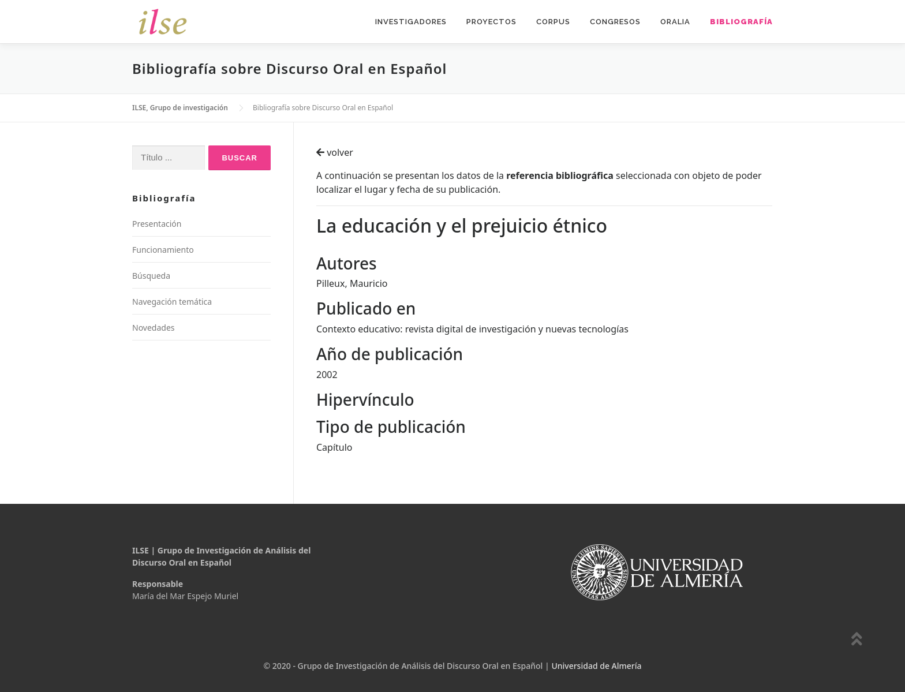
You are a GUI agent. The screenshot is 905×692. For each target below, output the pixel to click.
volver (334, 152)
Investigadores (411, 21)
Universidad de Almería (596, 665)
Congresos (615, 21)
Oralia (675, 21)
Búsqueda (151, 275)
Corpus (553, 21)
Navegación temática (172, 301)
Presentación (156, 223)
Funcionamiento (163, 249)
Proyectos (491, 21)
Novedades (153, 327)
